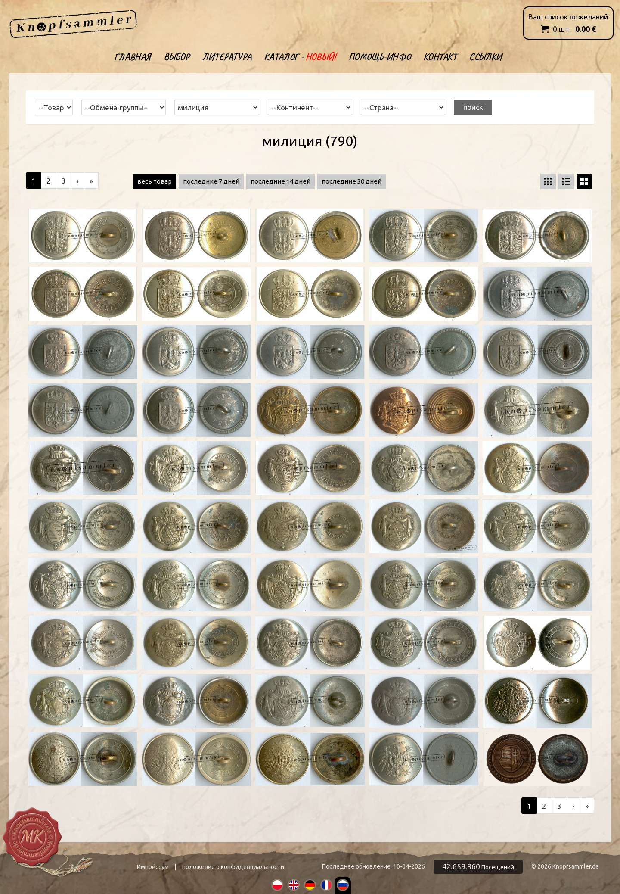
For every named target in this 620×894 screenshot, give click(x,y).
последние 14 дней (280, 181)
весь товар (154, 181)
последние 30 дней (351, 181)
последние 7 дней (211, 181)
